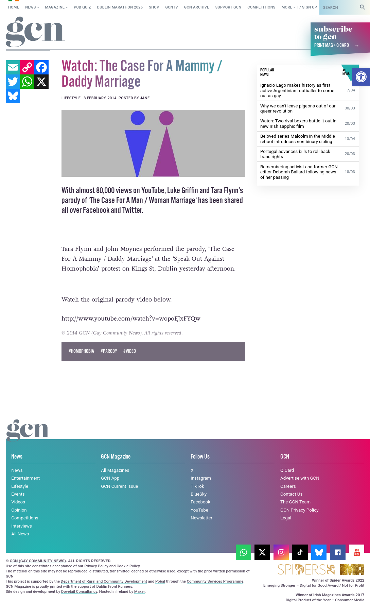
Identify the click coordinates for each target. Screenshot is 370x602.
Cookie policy (42, 590)
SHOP (154, 7)
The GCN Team (295, 501)
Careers (288, 485)
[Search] (362, 7)
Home (13, 7)
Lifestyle (19, 485)
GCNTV (171, 7)
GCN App (110, 478)
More (287, 7)
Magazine (55, 7)
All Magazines (115, 469)
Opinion (19, 510)
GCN (284, 457)
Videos (18, 501)
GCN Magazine (115, 457)
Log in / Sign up (301, 7)
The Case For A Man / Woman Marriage (142, 200)
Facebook (200, 501)
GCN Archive (196, 7)
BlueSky (199, 494)
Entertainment (25, 478)
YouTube (199, 510)
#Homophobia (81, 351)
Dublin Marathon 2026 (120, 7)
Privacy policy (84, 590)
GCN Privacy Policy (299, 510)
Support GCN (228, 7)
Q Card (287, 469)
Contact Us (291, 494)
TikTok (197, 485)
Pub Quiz (82, 7)
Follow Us (200, 457)
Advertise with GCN (299, 478)
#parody (109, 351)
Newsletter (201, 517)
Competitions (261, 7)
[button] (361, 77)
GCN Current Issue (119, 485)
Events (17, 494)
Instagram (201, 478)
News (30, 7)
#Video (129, 351)
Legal (285, 517)
